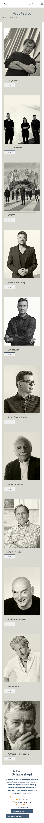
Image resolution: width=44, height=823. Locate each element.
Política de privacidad (18, 811)
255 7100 (22, 802)
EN (36, 3)
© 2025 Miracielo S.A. (22, 807)
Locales (25, 17)
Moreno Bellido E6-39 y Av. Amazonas (22, 797)
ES (34, 3)
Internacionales (10, 17)
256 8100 (29, 802)
